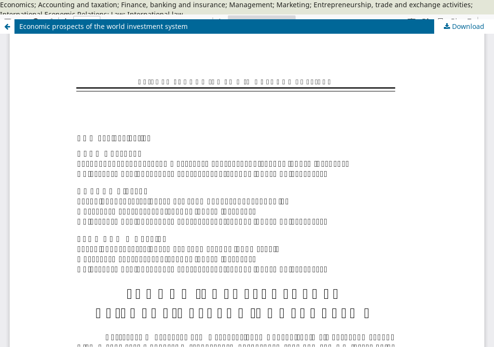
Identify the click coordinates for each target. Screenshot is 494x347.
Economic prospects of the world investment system (103, 26)
